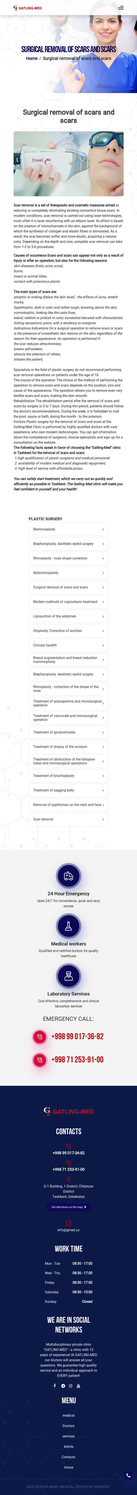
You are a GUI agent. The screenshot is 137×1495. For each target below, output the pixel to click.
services (68, 1436)
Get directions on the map (68, 1207)
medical (69, 1415)
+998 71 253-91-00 (77, 1060)
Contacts (68, 1457)
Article (68, 1447)
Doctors (68, 1426)
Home (32, 58)
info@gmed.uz (68, 1230)
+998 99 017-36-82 (77, 1037)
